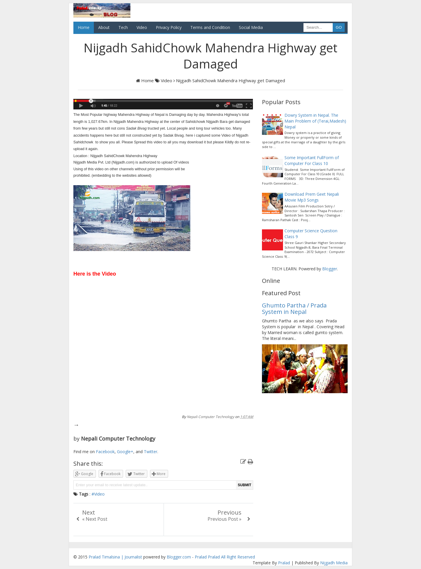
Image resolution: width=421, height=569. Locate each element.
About (104, 27)
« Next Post (94, 519)
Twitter (150, 451)
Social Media (251, 27)
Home (83, 27)
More (158, 474)
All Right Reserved (238, 557)
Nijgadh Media (334, 562)
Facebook (105, 451)
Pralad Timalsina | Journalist (115, 557)
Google (84, 474)
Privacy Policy (169, 27)
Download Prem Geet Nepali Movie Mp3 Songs (311, 197)
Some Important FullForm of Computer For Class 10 (311, 160)
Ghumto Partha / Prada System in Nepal (294, 308)
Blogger (329, 268)
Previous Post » (224, 519)
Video (142, 27)
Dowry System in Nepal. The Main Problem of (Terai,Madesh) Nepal (315, 121)
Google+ (125, 451)
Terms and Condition (210, 27)
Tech (123, 27)
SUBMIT (244, 485)
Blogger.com (179, 557)
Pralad (201, 557)
